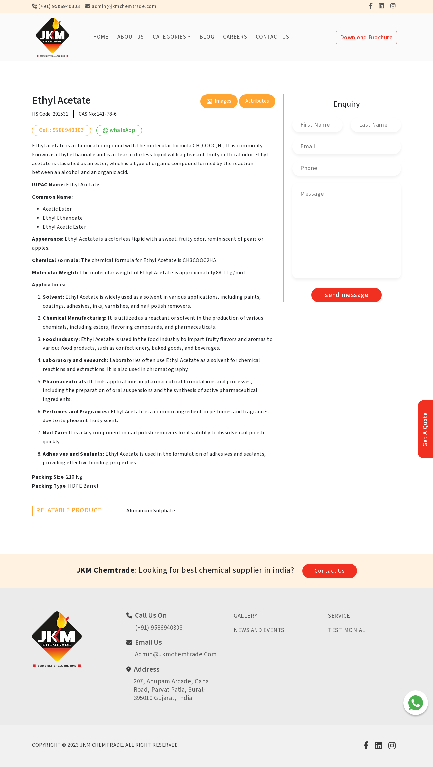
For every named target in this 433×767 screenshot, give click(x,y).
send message (346, 295)
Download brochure (366, 37)
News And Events (259, 630)
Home (101, 37)
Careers (235, 37)
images (219, 101)
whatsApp (119, 130)
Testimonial (346, 630)
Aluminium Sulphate (150, 510)
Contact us (272, 37)
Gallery (245, 616)
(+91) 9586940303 (56, 6)
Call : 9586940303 (61, 130)
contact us (329, 571)
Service (339, 616)
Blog (207, 37)
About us (130, 37)
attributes (257, 101)
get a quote (425, 429)
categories (169, 37)
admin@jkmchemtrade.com (120, 6)
